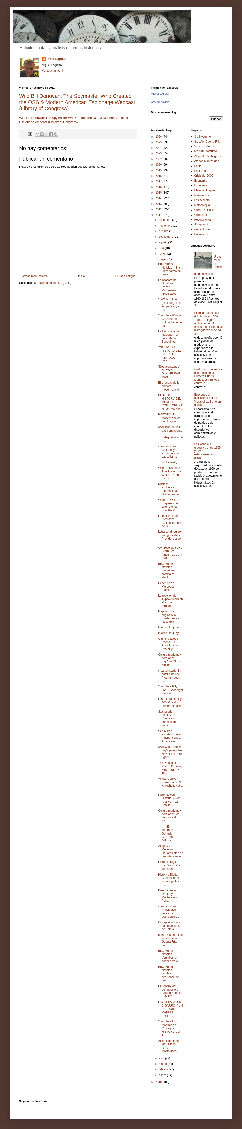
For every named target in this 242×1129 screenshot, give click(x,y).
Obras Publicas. (204, 210)
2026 (159, 136)
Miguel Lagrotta (160, 93)
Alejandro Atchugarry (207, 156)
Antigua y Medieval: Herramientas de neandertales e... (170, 851)
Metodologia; (202, 205)
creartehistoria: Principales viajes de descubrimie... (169, 911)
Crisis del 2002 (203, 175)
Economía (200, 180)
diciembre (165, 220)
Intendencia (201, 195)
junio (162, 253)
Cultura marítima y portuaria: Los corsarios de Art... (170, 816)
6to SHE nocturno (205, 151)
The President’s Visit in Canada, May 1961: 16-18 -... (170, 768)
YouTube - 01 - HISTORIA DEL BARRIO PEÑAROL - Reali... (169, 354)
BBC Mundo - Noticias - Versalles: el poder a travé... (169, 956)
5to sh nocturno (204, 146)
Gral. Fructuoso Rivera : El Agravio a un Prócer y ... (168, 644)
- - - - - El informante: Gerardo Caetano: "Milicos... (167, 833)
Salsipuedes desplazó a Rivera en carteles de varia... (167, 718)
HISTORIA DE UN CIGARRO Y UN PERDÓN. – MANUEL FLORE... (170, 1009)
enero (163, 1075)
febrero (164, 1069)
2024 (159, 148)
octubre (164, 231)
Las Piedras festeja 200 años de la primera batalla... (170, 702)
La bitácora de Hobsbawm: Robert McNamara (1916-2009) (167, 287)
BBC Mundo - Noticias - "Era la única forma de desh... (170, 269)
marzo (163, 1064)
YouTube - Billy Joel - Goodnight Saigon (170, 690)
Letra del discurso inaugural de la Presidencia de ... (169, 537)
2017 (159, 181)
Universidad (201, 234)
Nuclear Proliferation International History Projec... (170, 489)
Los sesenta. (202, 200)
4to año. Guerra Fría (207, 141)
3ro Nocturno (202, 136)
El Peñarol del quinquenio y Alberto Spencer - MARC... (170, 991)
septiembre (166, 236)
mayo (163, 259)
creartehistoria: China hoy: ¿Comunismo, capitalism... (169, 451)
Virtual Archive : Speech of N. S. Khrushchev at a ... (170, 784)
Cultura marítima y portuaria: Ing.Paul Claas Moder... (170, 660)
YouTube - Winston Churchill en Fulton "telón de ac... (170, 320)
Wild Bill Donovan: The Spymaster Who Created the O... (169, 473)
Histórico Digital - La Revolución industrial (169, 865)
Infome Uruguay (168, 627)
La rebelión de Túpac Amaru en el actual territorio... (170, 601)
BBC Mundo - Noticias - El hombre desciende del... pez (170, 973)
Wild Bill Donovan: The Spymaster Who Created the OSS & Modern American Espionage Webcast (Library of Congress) (77, 102)
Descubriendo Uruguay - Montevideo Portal (167, 895)
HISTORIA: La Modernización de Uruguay (169, 418)
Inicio (81, 276)
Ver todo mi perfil (52, 70)
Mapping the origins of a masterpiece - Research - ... (168, 616)
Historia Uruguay (205, 190)
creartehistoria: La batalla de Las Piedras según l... (169, 676)
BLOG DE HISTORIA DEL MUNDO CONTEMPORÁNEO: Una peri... (170, 402)
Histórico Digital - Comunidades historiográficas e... (169, 880)
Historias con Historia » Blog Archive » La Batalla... (169, 800)
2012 (159, 209)
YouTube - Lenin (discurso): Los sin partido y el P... (169, 304)
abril (162, 1058)
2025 (159, 142)
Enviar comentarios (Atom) (54, 283)
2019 (159, 170)
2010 (159, 1082)
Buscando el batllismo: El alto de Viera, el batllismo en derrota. (207, 400)
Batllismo (200, 171)
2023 (159, 153)
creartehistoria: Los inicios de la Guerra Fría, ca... (170, 940)
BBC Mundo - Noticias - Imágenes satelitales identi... (166, 570)
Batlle (198, 166)
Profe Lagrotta (56, 59)
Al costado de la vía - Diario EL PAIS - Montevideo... (169, 1046)
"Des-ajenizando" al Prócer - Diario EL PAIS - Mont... (170, 372)
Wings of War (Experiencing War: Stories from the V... (168, 505)
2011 (159, 215)
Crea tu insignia (160, 101)
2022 (159, 159)
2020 (159, 164)
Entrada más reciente (34, 276)
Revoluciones (203, 219)
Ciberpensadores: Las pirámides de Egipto (169, 926)
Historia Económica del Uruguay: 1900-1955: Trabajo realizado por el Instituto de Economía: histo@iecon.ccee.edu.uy (208, 323)
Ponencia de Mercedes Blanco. (166, 587)
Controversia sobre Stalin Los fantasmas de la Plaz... (170, 553)
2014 (159, 198)
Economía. (201, 185)
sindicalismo (202, 229)
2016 (159, 187)
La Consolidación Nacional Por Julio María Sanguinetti (169, 336)
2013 (159, 204)
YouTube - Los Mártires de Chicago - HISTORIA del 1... (169, 1028)
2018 (159, 176)
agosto (163, 242)
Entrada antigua (125, 276)
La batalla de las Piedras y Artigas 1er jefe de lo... (169, 521)
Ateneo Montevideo (206, 161)
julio (162, 248)
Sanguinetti (201, 224)
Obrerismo (201, 215)
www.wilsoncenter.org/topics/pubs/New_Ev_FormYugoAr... (170, 752)
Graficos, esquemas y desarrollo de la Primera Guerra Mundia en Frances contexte (208, 376)
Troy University (167, 462)
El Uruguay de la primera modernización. (169, 386)
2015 (159, 192)
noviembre (166, 225)
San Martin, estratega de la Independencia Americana (169, 736)
